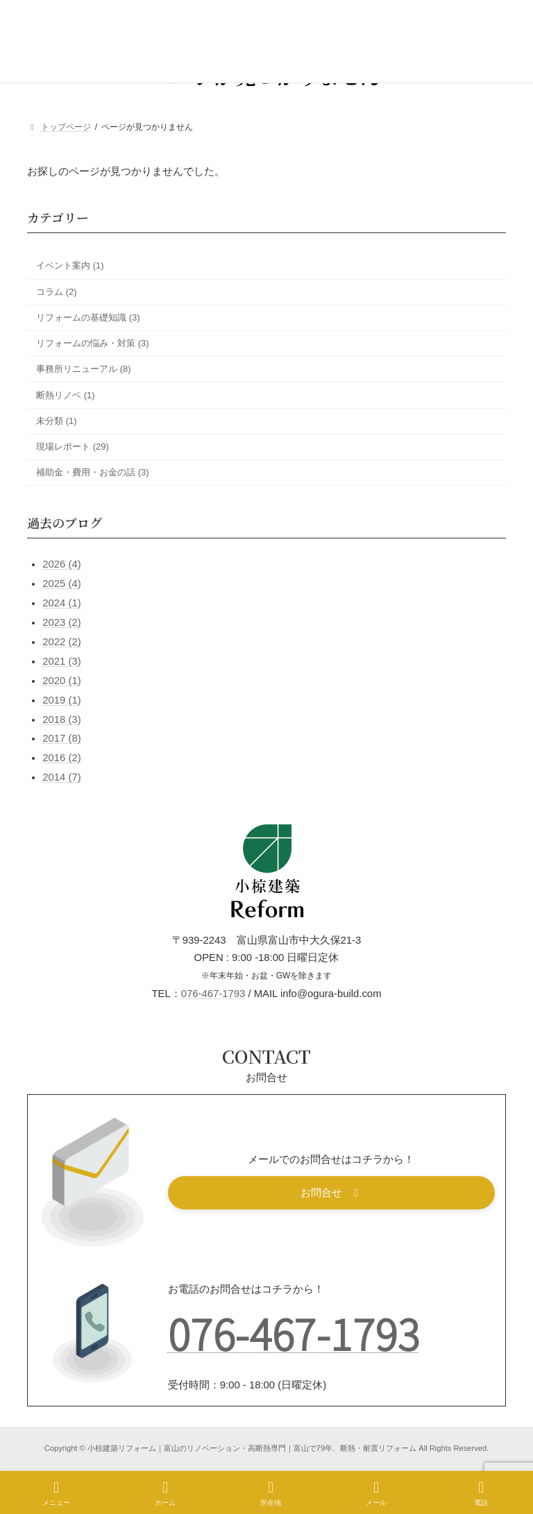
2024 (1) (61, 603)
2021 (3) (61, 661)
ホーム (165, 1493)
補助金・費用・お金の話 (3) (92, 472)
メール (376, 1493)
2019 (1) (61, 700)
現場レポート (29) (72, 446)
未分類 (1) (56, 421)
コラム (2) (56, 292)
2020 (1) (61, 680)
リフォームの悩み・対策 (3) (92, 343)
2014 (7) (61, 777)
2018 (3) (61, 719)
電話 (481, 1493)
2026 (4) (61, 564)
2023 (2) (61, 622)
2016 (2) (61, 757)
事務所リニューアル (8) (83, 369)
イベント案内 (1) (70, 266)
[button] (331, 1192)
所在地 (270, 1493)
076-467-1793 (213, 993)
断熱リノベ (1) (65, 395)
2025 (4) (61, 583)
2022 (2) (61, 641)
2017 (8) (61, 739)
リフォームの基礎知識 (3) (88, 317)
